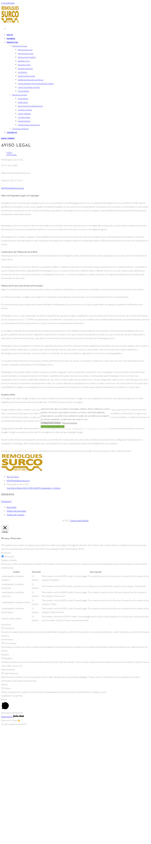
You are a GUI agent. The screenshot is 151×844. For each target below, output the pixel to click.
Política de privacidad (16, 625)
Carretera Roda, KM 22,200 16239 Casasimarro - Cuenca (33, 602)
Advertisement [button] (8, 784)
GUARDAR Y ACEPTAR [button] (11, 810)
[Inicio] (9, 267)
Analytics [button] (5, 769)
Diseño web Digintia (79, 635)
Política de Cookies (15, 629)
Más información (69, 423)
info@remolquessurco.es (12, 303)
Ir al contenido (8, 3)
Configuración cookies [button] (51, 423)
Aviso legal (12, 269)
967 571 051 (13, 591)
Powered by (12, 831)
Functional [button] (6, 739)
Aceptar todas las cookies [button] (52, 426)
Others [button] (4, 799)
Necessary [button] (6, 667)
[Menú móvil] (7, 138)
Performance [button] (7, 754)
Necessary (9, 671)
